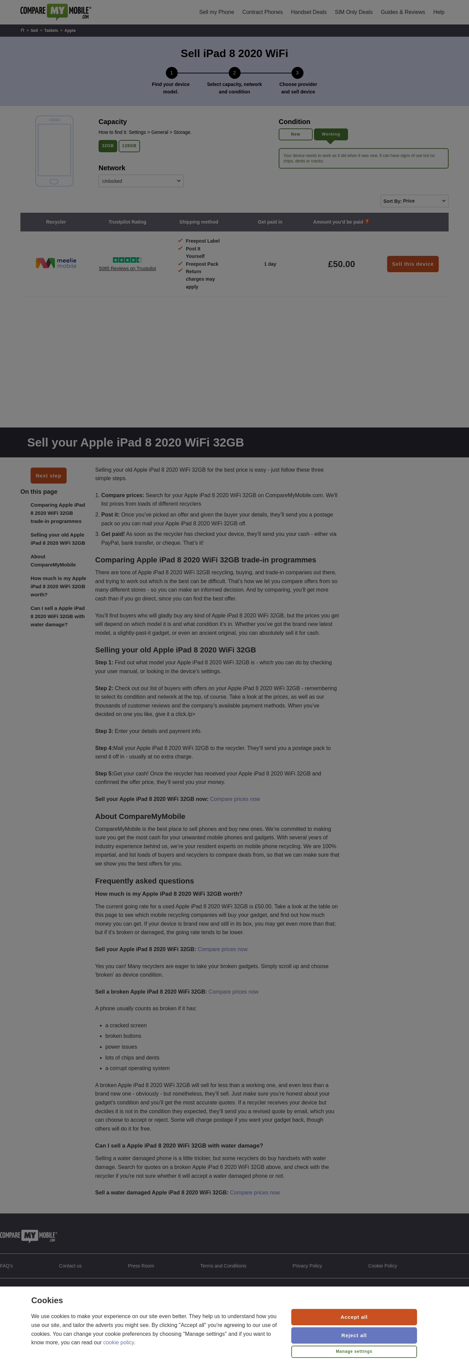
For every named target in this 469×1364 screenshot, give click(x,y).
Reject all (354, 1335)
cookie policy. (119, 1342)
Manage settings (354, 1351)
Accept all (354, 1317)
